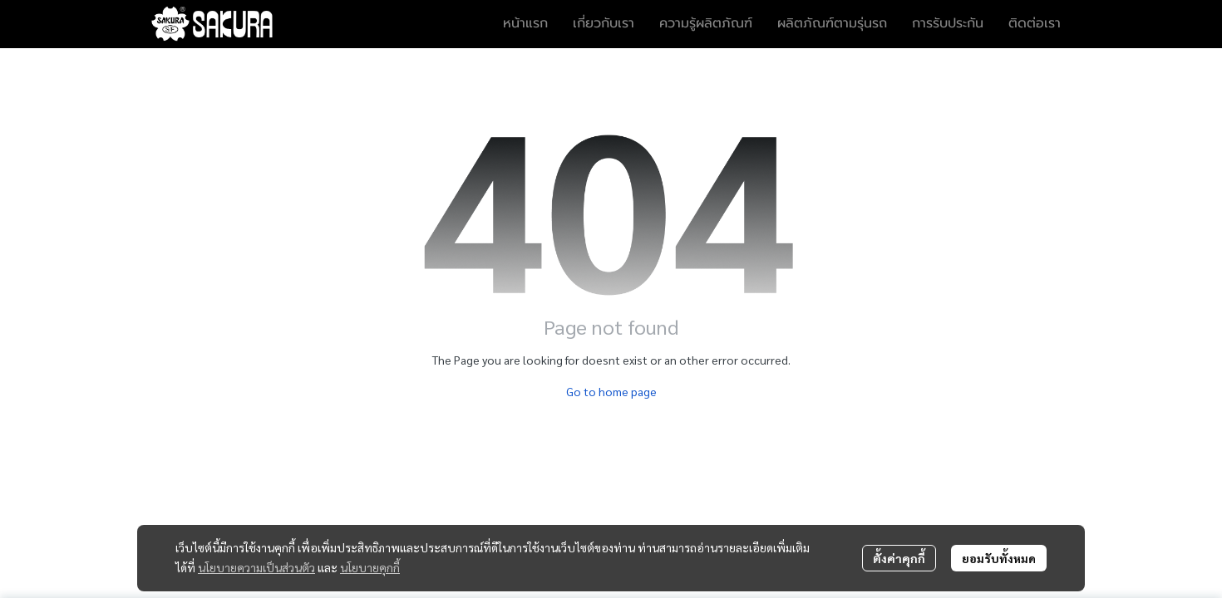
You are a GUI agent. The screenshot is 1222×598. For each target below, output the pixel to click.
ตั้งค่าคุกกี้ (899, 558)
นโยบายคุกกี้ (370, 567)
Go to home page (611, 391)
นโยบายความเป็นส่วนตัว (256, 567)
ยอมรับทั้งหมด (999, 558)
